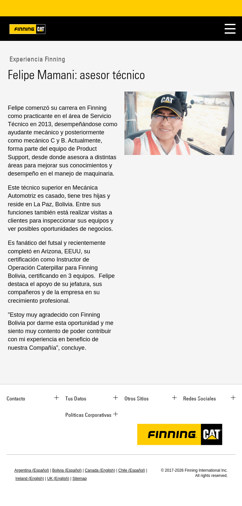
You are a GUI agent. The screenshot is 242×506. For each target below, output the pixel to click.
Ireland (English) (29, 478)
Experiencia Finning (36, 59)
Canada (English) (100, 470)
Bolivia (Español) (67, 470)
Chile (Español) (131, 470)
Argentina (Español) (31, 470)
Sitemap (80, 478)
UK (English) (58, 478)
